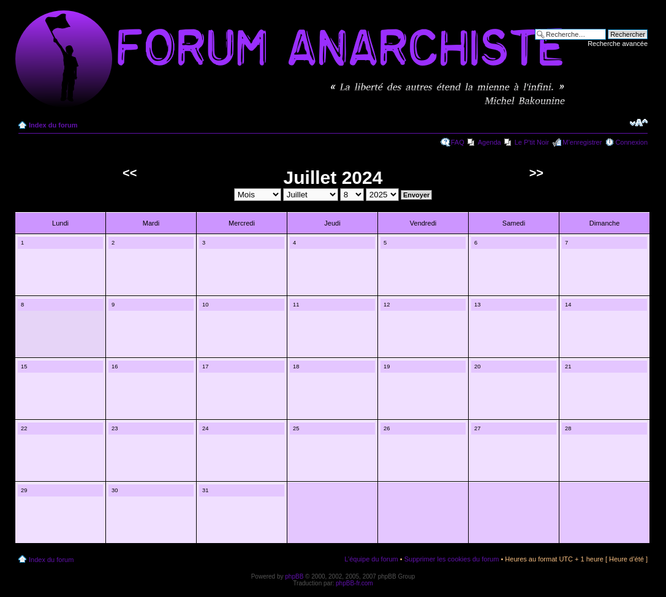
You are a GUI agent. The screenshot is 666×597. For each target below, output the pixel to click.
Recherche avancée (618, 43)
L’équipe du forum (371, 559)
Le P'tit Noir (532, 142)
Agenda (489, 142)
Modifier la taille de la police (639, 122)
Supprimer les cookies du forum (451, 559)
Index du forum (53, 125)
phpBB (294, 576)
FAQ (457, 142)
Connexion (631, 142)
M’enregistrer (582, 142)
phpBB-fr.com (354, 583)
